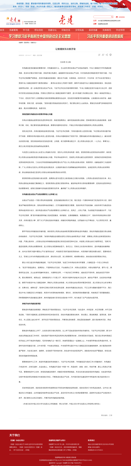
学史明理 (120, 30)
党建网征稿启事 (103, 24)
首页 (2, 30)
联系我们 (91, 440)
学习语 (26, 30)
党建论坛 (52, 30)
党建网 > (21, 42)
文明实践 (79, 30)
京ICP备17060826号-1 (75, 463)
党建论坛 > (34, 42)
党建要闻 (13, 30)
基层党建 (93, 30)
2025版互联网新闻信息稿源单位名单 (109, 20)
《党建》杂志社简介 (17, 440)
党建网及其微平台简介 (57, 440)
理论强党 (38, 30)
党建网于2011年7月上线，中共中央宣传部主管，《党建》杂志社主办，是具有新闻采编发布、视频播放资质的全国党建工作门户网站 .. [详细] (65, 447)
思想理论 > (27, 42)
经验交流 (66, 30)
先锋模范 (106, 30)
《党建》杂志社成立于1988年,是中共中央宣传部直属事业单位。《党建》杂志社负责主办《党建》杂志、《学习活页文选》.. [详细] (26, 447)
